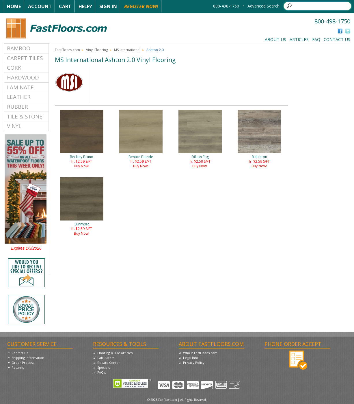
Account (40, 6)
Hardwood (23, 77)
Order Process (23, 362)
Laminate (20, 87)
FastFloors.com (67, 49)
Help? (85, 6)
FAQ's (101, 372)
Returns (18, 367)
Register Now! (141, 6)
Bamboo (18, 48)
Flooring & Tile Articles (115, 353)
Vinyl (14, 125)
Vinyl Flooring (97, 49)
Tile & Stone (24, 116)
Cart (65, 6)
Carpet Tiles (25, 58)
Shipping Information (28, 357)
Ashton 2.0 (155, 49)
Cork (14, 67)
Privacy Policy (193, 362)
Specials (103, 367)
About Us (275, 39)
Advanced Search (263, 6)
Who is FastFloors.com (200, 353)
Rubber (17, 106)
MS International (127, 49)
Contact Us (337, 39)
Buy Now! (81, 166)
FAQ (316, 39)
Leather (19, 96)
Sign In (108, 6)
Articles (299, 39)
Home (14, 6)
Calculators (105, 357)
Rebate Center (108, 362)
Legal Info (190, 357)
